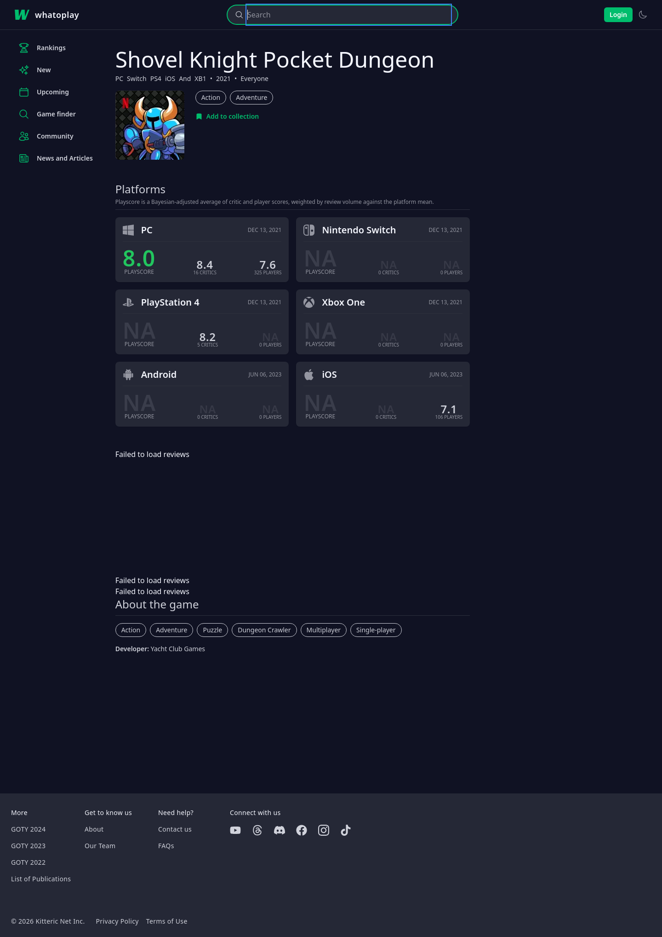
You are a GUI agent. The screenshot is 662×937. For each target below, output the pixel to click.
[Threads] (257, 830)
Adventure (251, 97)
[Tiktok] (345, 830)
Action (210, 97)
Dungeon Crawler (264, 629)
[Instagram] (323, 830)
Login (618, 14)
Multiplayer (324, 629)
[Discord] (279, 830)
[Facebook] (301, 830)
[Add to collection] (227, 116)
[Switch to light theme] (642, 14)
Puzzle (212, 629)
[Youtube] (235, 830)
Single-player (375, 629)
